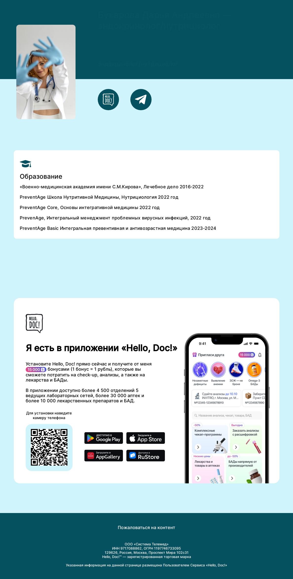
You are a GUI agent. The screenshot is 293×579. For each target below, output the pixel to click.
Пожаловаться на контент (146, 527)
